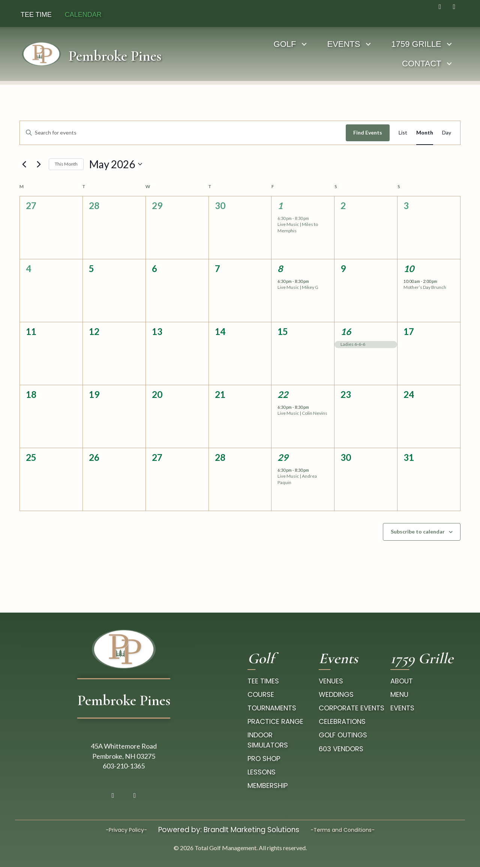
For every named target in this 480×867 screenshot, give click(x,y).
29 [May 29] (283, 457)
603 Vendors (341, 748)
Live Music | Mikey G (298, 287)
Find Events (367, 132)
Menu (399, 694)
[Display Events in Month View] (424, 133)
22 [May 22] (283, 394)
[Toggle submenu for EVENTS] (305, 44)
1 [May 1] (280, 205)
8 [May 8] (280, 268)
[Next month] (38, 164)
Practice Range (275, 721)
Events (402, 708)
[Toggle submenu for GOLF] (241, 44)
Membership (268, 785)
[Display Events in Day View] (446, 133)
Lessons (262, 772)
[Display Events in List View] (403, 133)
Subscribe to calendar (418, 531)
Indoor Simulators (268, 739)
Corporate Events (351, 708)
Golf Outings (343, 735)
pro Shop (264, 758)
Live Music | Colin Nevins (302, 413)
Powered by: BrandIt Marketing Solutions (228, 830)
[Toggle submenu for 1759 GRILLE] (386, 44)
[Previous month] (24, 164)
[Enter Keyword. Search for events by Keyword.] (183, 133)
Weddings (336, 694)
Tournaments (272, 708)
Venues (331, 681)
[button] (439, 6)
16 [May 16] (345, 331)
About (401, 681)
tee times (263, 681)
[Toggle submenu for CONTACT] (456, 44)
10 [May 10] (409, 268)
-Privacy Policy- (126, 830)
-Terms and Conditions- (342, 830)
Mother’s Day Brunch (425, 287)
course (261, 694)
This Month (66, 164)
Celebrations (342, 721)
